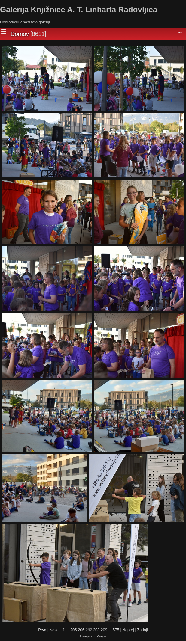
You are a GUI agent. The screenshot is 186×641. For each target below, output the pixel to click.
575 (116, 630)
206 (81, 630)
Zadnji (142, 630)
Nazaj (54, 630)
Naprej (128, 630)
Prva (42, 630)
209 (104, 630)
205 (73, 630)
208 (96, 630)
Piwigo (101, 636)
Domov (20, 34)
